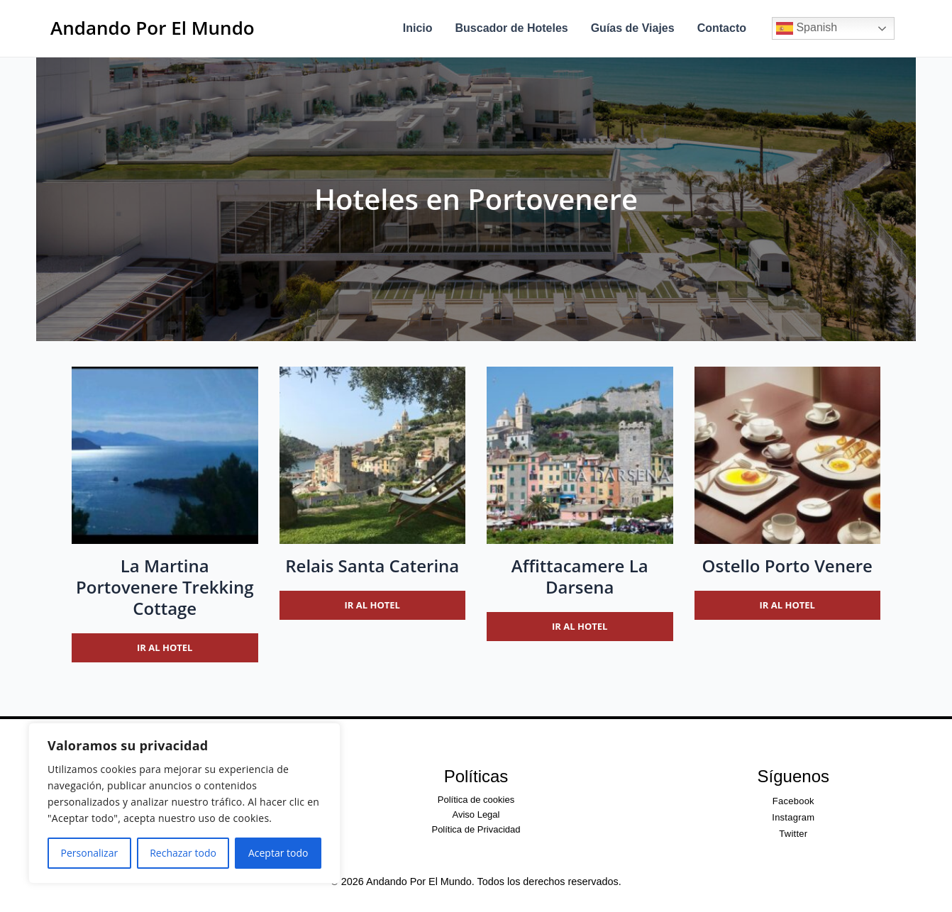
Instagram (793, 817)
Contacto (721, 28)
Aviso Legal (475, 814)
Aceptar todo (278, 853)
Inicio (418, 28)
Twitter (793, 833)
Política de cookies (476, 799)
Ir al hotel (164, 647)
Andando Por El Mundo (152, 27)
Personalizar (89, 853)
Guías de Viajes (633, 28)
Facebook (793, 801)
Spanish (806, 28)
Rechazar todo (183, 853)
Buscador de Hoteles (511, 28)
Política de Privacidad (475, 829)
